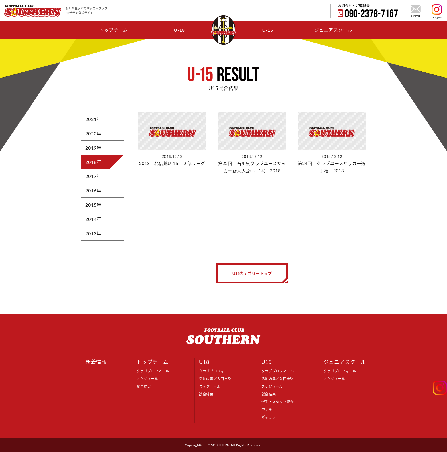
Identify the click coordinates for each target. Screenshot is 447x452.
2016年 (93, 190)
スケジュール (147, 379)
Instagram (437, 11)
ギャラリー (270, 417)
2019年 (93, 147)
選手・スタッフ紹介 (277, 402)
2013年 (93, 233)
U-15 (267, 30)
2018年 (93, 162)
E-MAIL (415, 10)
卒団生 (266, 409)
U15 (266, 362)
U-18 (179, 30)
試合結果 (144, 386)
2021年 (93, 119)
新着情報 (96, 362)
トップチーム (113, 30)
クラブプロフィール (153, 371)
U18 (204, 362)
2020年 (93, 133)
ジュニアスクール (333, 30)
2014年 (93, 219)
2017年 (93, 176)
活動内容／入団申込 (215, 379)
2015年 (93, 204)
